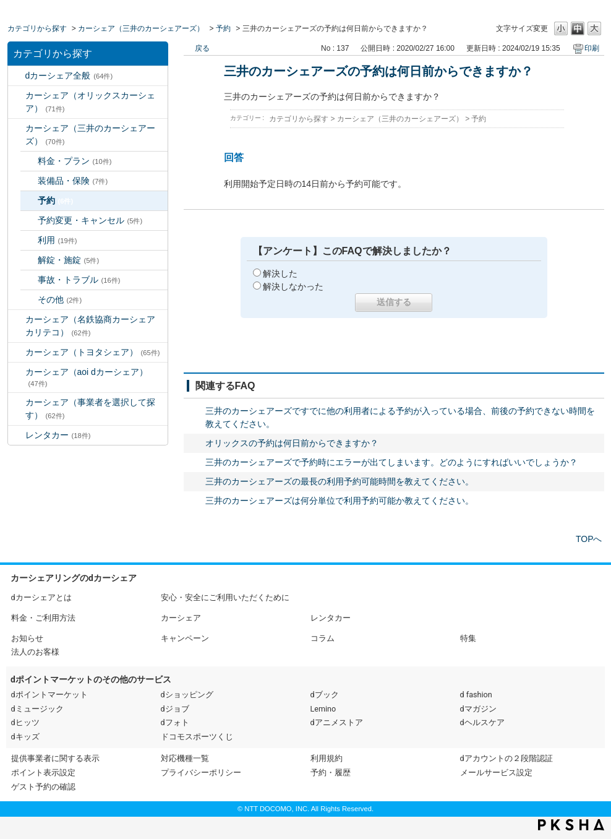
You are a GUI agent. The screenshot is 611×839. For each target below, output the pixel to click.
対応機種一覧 (185, 758)
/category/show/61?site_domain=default (16, 352)
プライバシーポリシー (201, 772)
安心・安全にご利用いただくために (225, 597)
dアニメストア (336, 722)
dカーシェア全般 (69, 75)
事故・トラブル (79, 280)
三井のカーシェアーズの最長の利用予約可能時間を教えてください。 (339, 481)
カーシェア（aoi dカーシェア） (86, 377)
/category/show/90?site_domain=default (16, 372)
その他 (60, 299)
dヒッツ (25, 722)
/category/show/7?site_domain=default (16, 435)
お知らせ (27, 638)
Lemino (323, 708)
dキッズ (25, 736)
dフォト (175, 722)
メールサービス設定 (496, 772)
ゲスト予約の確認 (43, 786)
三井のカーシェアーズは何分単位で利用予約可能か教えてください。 (339, 501)
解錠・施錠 (69, 260)
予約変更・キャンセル (90, 220)
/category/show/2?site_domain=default (16, 75)
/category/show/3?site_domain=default (16, 95)
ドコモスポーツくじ (197, 736)
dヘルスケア (482, 722)
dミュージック (37, 708)
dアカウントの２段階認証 (506, 758)
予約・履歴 (330, 772)
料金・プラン (75, 161)
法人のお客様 (35, 651)
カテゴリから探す (37, 28)
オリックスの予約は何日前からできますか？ (291, 443)
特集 (468, 638)
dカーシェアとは (41, 597)
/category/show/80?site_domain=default (16, 402)
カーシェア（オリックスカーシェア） (90, 101)
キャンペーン (185, 638)
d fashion (476, 694)
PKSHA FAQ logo (571, 825)
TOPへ (589, 539)
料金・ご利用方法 (43, 617)
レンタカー (58, 435)
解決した (280, 273)
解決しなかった (293, 286)
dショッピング (187, 694)
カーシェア (181, 617)
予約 (223, 28)
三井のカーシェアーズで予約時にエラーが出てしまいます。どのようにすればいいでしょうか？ (391, 462)
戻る (202, 48)
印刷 (591, 48)
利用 (57, 240)
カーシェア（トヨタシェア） (92, 352)
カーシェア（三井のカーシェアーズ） (141, 28)
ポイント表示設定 (43, 772)
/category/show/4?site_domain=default (16, 128)
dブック (324, 694)
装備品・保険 (73, 181)
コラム (322, 638)
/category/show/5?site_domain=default (16, 319)
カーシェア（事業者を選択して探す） (90, 408)
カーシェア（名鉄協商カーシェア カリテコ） (94, 325)
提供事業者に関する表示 (55, 758)
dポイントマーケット (49, 694)
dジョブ (175, 708)
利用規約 (326, 758)
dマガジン (478, 708)
